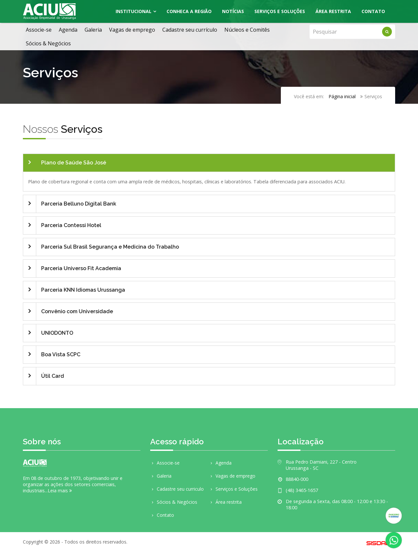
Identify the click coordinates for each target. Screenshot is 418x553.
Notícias (233, 11)
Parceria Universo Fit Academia (81, 268)
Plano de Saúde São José (73, 163)
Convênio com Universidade (77, 311)
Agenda (68, 29)
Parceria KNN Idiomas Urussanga (83, 290)
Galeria (93, 29)
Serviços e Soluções (279, 11)
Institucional (134, 11)
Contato (373, 11)
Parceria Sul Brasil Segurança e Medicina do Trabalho (110, 247)
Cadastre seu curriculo (177, 489)
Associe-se (39, 29)
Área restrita (225, 502)
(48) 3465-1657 (302, 490)
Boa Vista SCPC (60, 354)
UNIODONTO (57, 333)
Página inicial (342, 96)
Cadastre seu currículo (189, 29)
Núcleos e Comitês (247, 29)
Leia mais (60, 490)
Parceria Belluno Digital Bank (78, 204)
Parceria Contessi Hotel (71, 225)
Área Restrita (333, 11)
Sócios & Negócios (48, 43)
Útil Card (52, 376)
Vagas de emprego (132, 29)
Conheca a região (189, 11)
